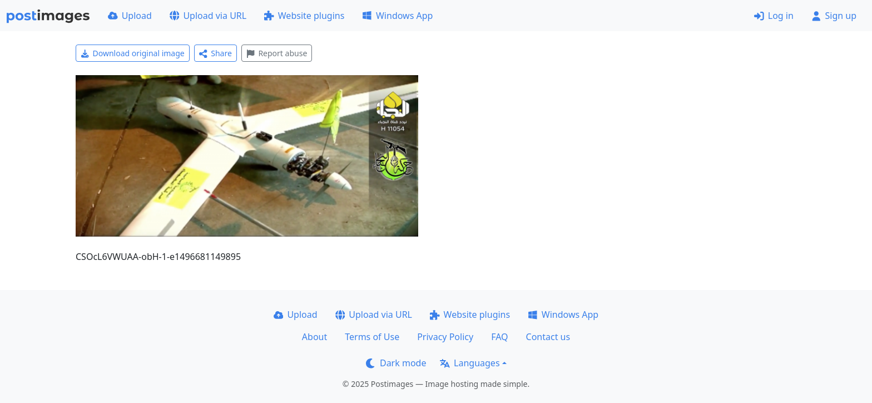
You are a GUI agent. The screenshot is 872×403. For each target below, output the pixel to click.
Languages (469, 363)
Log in (774, 15)
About (314, 337)
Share (215, 53)
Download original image (133, 53)
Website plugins (304, 15)
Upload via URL (208, 15)
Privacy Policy (445, 337)
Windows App (397, 15)
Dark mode (396, 363)
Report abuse (276, 53)
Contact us (548, 337)
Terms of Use (372, 337)
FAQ (499, 337)
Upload (130, 15)
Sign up (833, 15)
